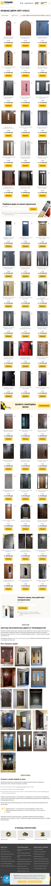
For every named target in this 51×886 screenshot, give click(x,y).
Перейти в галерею (25, 775)
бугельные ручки (45, 791)
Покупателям (4, 847)
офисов (27, 638)
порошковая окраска (21, 787)
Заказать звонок (37, 3)
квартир (23, 638)
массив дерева (19, 789)
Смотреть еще (25, 624)
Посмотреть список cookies (34, 881)
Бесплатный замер (44, 3)
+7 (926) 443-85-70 (28, 3)
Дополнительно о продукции (41, 847)
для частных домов (16, 638)
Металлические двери (22, 847)
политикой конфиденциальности (25, 213)
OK (22, 881)
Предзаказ (8, 45)
